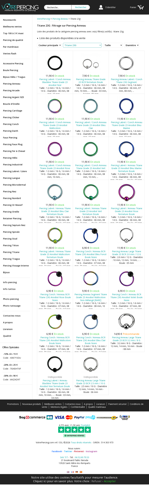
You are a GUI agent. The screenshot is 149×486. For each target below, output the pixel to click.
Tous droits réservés (81, 442)
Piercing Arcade (11, 90)
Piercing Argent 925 (13, 97)
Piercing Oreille (11, 211)
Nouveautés (9, 19)
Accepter (110, 481)
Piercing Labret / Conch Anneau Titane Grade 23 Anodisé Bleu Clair (90, 125)
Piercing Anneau (11, 83)
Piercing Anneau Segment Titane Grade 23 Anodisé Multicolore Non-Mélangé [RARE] (90, 297)
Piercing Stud (10, 238)
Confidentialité (78, 406)
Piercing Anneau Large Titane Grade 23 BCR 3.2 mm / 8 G (126, 339)
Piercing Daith (10, 130)
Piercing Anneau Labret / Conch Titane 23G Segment (126, 81)
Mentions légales (59, 406)
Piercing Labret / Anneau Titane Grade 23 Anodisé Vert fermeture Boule (90, 211)
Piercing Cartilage (12, 110)
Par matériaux (11, 46)
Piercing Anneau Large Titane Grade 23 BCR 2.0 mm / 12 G (126, 253)
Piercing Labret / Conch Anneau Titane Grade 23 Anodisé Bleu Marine (126, 125)
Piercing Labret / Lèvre (15, 171)
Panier (133, 7)
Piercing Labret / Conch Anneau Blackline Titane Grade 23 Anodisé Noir (55, 82)
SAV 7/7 (64, 457)
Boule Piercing (10, 70)
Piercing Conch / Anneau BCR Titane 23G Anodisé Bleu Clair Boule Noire (91, 340)
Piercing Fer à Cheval (14, 151)
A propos (8, 322)
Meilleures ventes (12, 26)
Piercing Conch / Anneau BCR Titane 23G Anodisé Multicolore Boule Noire (55, 340)
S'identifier (110, 7)
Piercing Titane (11, 252)
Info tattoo (9, 289)
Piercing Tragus (11, 258)
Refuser (96, 481)
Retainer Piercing (12, 218)
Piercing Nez (9, 191)
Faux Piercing (10, 137)
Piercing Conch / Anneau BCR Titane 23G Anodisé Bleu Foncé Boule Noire (90, 254)
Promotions (13, 404)
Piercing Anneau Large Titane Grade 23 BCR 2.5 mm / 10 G (90, 382)
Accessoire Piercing (13, 63)
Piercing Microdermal (14, 184)
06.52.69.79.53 (82, 457)
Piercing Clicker (11, 117)
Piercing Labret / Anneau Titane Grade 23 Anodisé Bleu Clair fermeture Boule (55, 211)
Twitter (68, 451)
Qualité (7, 335)
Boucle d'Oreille (11, 103)
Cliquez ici (39, 481)
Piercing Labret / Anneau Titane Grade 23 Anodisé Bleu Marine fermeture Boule (126, 168)
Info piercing (10, 282)
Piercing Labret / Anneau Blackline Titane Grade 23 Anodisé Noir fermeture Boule (55, 383)
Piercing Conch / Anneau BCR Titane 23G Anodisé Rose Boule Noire (55, 297)
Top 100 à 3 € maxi (13, 33)
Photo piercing (11, 299)
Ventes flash (9, 53)
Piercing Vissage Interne (16, 265)
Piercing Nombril (12, 198)
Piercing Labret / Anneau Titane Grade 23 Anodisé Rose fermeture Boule (126, 211)
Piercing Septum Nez (14, 225)
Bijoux (6, 272)
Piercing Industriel (12, 164)
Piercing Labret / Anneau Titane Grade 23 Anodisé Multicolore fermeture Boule (55, 254)
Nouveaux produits (31, 404)
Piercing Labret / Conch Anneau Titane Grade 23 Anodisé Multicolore (55, 125)
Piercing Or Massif (13, 204)
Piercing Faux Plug (12, 144)
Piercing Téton (11, 245)
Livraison (8, 329)
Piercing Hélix (10, 157)
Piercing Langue (11, 178)
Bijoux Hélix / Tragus (14, 76)
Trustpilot (85, 425)
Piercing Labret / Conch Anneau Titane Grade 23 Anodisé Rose (55, 167)
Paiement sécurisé (117, 404)
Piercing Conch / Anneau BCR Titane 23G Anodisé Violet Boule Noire (126, 297)
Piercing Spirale (11, 231)
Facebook (57, 451)
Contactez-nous (11, 315)
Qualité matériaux (97, 406)
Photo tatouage (11, 305)
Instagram (91, 451)
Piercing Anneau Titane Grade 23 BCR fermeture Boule (91, 81)
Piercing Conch (11, 124)
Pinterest (79, 451)
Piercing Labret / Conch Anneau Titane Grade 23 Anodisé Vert (90, 167)
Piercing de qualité (13, 40)
